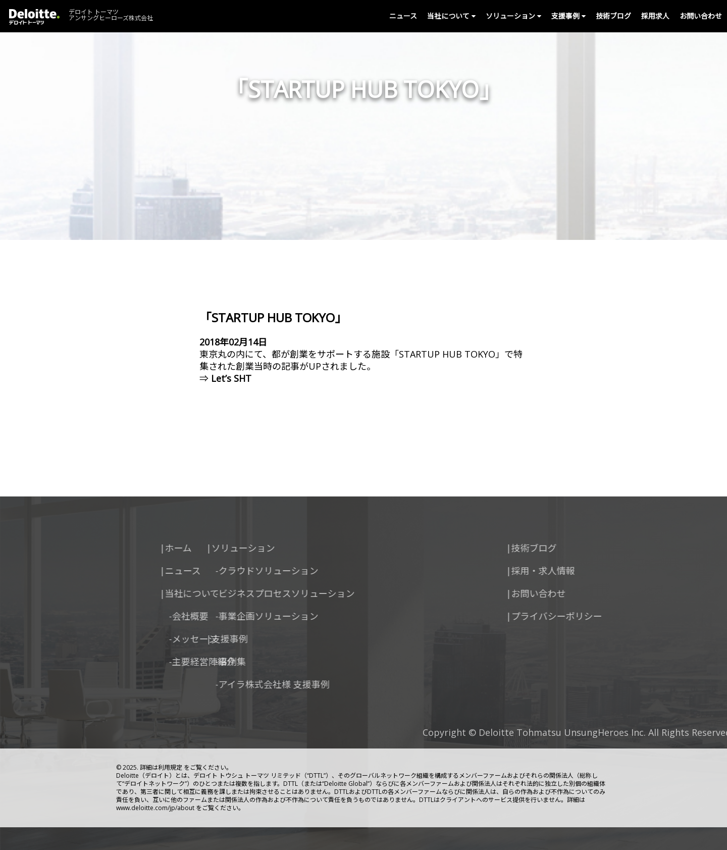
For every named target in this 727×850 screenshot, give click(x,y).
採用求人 (655, 16)
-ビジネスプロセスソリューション (226, 593)
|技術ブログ (575, 548)
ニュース (403, 16)
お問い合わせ (701, 16)
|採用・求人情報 (584, 571)
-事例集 (172, 662)
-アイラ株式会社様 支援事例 (214, 684)
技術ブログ (613, 16)
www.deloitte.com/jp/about (155, 808)
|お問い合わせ (580, 593)
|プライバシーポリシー (598, 616)
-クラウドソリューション (208, 571)
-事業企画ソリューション (208, 616)
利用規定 (170, 767)
